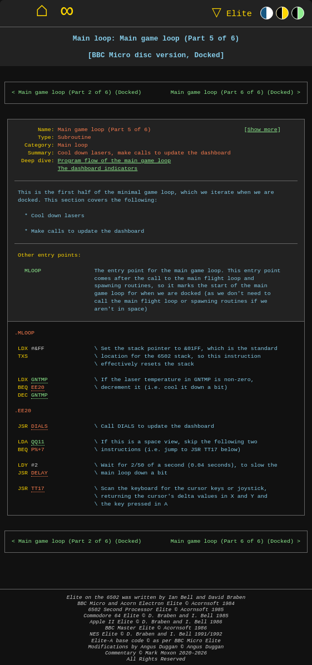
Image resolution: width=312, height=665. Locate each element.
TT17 (37, 488)
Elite (229, 13)
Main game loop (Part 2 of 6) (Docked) (79, 92)
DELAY (39, 473)
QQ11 (37, 442)
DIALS (39, 426)
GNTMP (39, 379)
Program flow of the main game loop (114, 160)
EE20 (37, 387)
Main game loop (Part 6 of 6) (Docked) (232, 92)
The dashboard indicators (98, 168)
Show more (262, 129)
